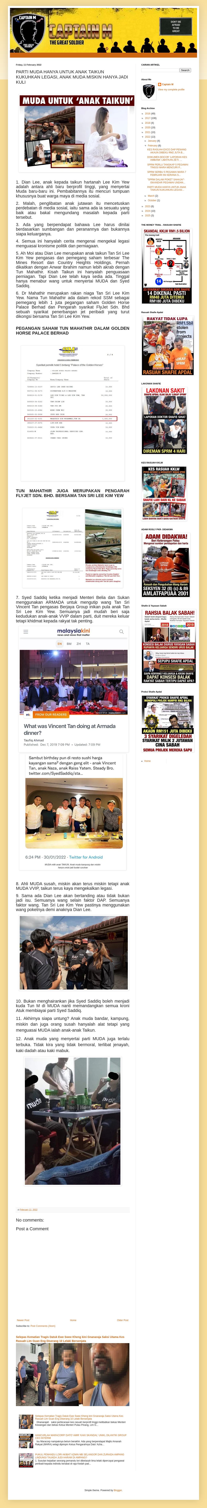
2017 (148, 118)
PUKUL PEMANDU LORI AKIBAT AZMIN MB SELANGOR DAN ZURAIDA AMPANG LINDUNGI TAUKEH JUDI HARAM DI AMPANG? (79, 1456)
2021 (148, 132)
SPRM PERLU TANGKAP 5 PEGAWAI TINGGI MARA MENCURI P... (167, 166)
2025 (148, 215)
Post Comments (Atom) (42, 1326)
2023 (148, 206)
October (152, 200)
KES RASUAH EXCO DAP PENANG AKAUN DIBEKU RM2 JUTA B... (166, 151)
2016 (148, 113)
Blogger (118, 1490)
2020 (148, 127)
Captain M (167, 84)
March (151, 195)
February (153, 145)
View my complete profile (171, 89)
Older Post (122, 1320)
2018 (148, 123)
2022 (148, 136)
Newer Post (23, 1320)
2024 (148, 211)
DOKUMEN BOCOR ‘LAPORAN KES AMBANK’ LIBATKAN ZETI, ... (167, 158)
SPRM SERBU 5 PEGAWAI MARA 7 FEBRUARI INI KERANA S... (166, 173)
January (152, 140)
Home (73, 1320)
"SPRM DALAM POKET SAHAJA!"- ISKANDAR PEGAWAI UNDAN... (166, 181)
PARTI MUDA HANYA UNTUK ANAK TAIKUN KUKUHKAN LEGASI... (166, 188)
